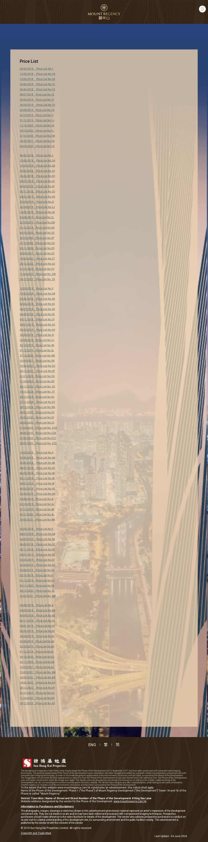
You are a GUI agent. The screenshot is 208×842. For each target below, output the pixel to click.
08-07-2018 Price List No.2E (37, 181)
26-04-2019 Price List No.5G (37, 565)
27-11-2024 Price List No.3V (37, 402)
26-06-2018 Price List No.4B (37, 462)
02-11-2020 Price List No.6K (37, 662)
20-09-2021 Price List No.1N (37, 141)
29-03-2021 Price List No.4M (37, 519)
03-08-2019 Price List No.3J (37, 340)
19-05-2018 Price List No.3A (37, 293)
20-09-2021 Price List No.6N (37, 677)
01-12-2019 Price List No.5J (37, 580)
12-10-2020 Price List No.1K (37, 125)
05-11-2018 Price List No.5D (37, 549)
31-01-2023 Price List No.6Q (37, 692)
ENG (92, 744)
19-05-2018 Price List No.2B (37, 165)
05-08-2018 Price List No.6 (36, 605)
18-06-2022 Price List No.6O (37, 682)
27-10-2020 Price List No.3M (37, 355)
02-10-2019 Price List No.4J (37, 504)
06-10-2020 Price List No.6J (37, 656)
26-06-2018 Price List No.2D (37, 176)
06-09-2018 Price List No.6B (37, 615)
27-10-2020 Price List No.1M (37, 135)
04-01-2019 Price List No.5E (37, 554)
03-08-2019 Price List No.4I (36, 499)
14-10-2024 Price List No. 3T (37, 391)
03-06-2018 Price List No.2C (37, 170)
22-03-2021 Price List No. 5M (37, 596)
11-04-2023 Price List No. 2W (38, 274)
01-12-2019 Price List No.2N (37, 227)
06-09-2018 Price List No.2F (37, 186)
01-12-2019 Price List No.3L (37, 350)
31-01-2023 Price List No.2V (37, 268)
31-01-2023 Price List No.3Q (37, 376)
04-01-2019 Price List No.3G (37, 324)
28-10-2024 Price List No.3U (37, 396)
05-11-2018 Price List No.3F (37, 319)
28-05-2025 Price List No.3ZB (38, 433)
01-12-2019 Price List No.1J (37, 120)
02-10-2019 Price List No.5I (36, 575)
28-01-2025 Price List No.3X (37, 412)
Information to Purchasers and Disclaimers (47, 806)
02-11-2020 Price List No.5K (37, 585)
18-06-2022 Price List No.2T (37, 258)
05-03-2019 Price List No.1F (37, 99)
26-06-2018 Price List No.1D (37, 89)
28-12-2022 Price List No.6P (37, 687)
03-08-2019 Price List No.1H (37, 110)
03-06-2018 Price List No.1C (37, 84)
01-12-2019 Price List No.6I (36, 651)
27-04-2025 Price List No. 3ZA (38, 427)
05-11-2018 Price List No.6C (37, 620)
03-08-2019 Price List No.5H (37, 570)
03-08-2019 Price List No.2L (37, 217)
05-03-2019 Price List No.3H (37, 329)
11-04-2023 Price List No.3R (37, 381)
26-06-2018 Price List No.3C (37, 304)
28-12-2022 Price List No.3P (37, 371)
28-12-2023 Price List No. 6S (37, 703)
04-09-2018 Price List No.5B (37, 539)
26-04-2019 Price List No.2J (37, 207)
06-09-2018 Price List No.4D (37, 473)
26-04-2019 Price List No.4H (37, 493)
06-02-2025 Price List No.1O (37, 146)
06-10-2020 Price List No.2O (37, 232)
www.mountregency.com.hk (130, 801)
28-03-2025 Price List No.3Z (37, 422)
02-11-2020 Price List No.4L (37, 514)
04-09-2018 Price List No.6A (37, 610)
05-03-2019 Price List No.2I (37, 201)
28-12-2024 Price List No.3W (37, 407)
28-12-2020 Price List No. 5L (37, 590)
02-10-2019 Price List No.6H (37, 646)
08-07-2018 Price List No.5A (37, 534)
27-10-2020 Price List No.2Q (37, 243)
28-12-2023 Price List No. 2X (37, 279)
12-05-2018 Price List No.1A (37, 73)
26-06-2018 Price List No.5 (36, 528)
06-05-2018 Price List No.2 (36, 155)
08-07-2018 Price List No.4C (37, 468)
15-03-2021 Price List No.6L (37, 667)
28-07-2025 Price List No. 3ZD (38, 443)
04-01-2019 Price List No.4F (37, 483)
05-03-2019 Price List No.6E (37, 631)
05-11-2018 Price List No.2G (37, 191)
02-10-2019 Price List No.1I (36, 115)
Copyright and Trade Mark (36, 833)
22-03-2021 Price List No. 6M (37, 672)
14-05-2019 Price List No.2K (37, 212)
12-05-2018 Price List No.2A (37, 160)
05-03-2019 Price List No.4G (37, 488)
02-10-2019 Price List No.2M (37, 222)
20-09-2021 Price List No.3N (37, 360)
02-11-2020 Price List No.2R (37, 248)
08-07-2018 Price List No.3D (37, 309)
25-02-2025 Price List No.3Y (37, 417)
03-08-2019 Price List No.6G (37, 641)
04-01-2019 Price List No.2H (37, 196)
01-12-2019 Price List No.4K (37, 509)
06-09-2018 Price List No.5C (37, 544)
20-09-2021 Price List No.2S (37, 253)
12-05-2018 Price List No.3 (36, 288)
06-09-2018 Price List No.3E (37, 314)
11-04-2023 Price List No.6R (37, 698)
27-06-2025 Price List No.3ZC (38, 438)
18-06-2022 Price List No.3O (37, 365)
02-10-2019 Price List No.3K (37, 345)
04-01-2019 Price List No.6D (37, 625)
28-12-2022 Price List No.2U (37, 263)
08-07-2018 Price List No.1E (37, 94)
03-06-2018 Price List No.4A (37, 457)
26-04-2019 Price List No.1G (37, 104)
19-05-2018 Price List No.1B (37, 79)
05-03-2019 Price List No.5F (37, 559)
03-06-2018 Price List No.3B (37, 298)
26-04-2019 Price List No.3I (37, 334)
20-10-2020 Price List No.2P (37, 238)
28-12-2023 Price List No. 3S (37, 386)
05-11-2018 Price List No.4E (37, 478)
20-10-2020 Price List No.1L (37, 130)
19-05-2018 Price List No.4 (36, 452)
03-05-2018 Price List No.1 (36, 68)
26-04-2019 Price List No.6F (37, 636)
